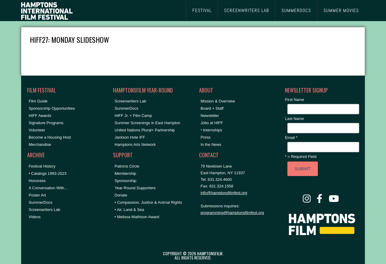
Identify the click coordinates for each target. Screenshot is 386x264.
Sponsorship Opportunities (52, 108)
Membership (125, 173)
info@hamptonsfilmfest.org (224, 192)
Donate (121, 195)
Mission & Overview (218, 101)
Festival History (42, 166)
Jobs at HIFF (212, 123)
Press (205, 137)
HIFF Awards (40, 115)
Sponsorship (125, 180)
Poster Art (37, 195)
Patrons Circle (127, 166)
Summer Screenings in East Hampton (147, 123)
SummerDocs (40, 202)
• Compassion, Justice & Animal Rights (148, 202)
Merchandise (40, 144)
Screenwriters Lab (44, 209)
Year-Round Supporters (135, 188)
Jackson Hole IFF (130, 137)
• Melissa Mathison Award (137, 217)
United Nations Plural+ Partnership (145, 130)
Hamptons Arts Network (135, 144)
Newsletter (210, 115)
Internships (212, 130)
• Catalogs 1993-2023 (47, 173)
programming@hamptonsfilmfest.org (232, 212)
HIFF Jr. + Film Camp (133, 115)
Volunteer (37, 130)
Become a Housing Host (50, 137)
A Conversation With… (48, 188)
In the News (211, 144)
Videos (35, 217)
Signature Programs (46, 123)
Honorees (37, 180)
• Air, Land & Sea (129, 209)
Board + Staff (212, 108)
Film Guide (38, 101)
